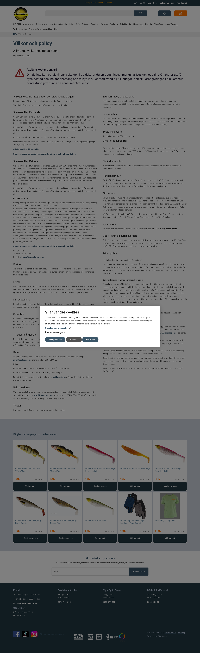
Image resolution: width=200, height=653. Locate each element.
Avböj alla (90, 339)
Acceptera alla (55, 339)
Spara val (74, 339)
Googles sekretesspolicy (57, 328)
